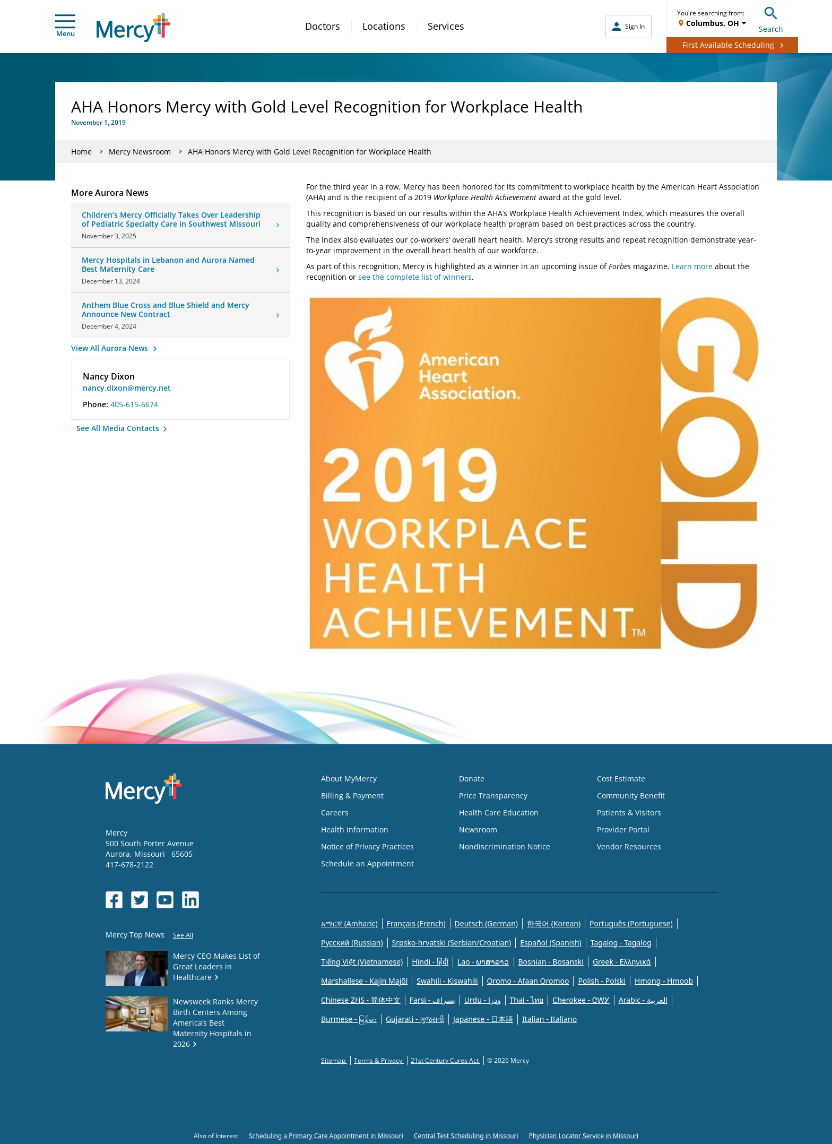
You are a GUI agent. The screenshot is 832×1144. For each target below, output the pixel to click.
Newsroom (478, 829)
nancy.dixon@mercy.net (127, 388)
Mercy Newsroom (140, 152)
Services (446, 26)
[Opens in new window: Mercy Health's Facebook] (114, 899)
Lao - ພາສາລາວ (483, 962)
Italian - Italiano (549, 1019)
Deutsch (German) (486, 923)
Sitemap (334, 1060)
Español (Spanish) (551, 942)
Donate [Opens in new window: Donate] (471, 778)
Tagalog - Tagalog (621, 942)
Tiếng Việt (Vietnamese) (362, 962)
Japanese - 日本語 (483, 1019)
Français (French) (416, 923)
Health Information (354, 829)
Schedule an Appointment (367, 863)
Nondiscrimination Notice (504, 846)
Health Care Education (499, 812)
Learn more (692, 266)
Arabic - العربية (643, 1000)
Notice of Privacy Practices (367, 846)
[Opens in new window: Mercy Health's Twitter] (139, 899)
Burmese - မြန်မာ (349, 1019)
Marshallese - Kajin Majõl (364, 981)
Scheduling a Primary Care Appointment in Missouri (326, 1135)
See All (183, 935)
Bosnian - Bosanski (551, 962)
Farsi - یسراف (432, 1000)
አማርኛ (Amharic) (349, 923)
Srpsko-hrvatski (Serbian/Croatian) (452, 942)
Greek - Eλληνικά (622, 962)
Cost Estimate (621, 778)
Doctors (322, 26)
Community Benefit (631, 795)
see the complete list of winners (415, 277)
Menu (65, 26)
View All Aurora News (110, 348)
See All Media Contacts (118, 428)
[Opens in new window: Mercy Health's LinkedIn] (190, 899)
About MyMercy (349, 778)
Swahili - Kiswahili (447, 981)
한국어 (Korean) (553, 923)
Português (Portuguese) (631, 923)
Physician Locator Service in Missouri (583, 1135)
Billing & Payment (352, 795)
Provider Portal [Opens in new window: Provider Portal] (623, 829)
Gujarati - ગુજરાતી (415, 1019)
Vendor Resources (629, 846)
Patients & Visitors (629, 812)
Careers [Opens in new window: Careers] (335, 812)
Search (771, 18)
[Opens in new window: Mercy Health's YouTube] (165, 899)
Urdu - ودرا (482, 1000)
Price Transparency (493, 795)
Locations (383, 26)
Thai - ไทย (527, 1000)
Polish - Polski (602, 981)
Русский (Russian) (352, 942)
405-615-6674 (134, 404)
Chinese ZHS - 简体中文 (361, 1000)
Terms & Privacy (379, 1060)
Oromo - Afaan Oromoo (528, 981)
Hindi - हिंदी (430, 962)
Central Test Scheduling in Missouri (466, 1135)
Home (81, 152)
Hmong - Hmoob (664, 981)
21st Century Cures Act (445, 1060)
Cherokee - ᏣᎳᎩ (580, 1000)
